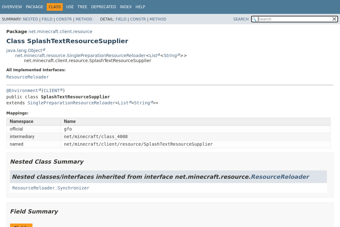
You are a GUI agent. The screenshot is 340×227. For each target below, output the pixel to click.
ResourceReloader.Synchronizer (50, 187)
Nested (30, 19)
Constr (64, 19)
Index (126, 7)
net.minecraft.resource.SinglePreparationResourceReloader (80, 55)
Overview (12, 7)
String (170, 55)
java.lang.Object (24, 50)
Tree (82, 7)
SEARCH (241, 19)
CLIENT (52, 90)
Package (34, 7)
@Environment (22, 90)
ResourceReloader (27, 76)
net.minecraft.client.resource (60, 31)
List (153, 55)
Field (47, 19)
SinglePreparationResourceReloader (71, 102)
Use (70, 7)
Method (84, 19)
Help (140, 7)
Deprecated (103, 7)
